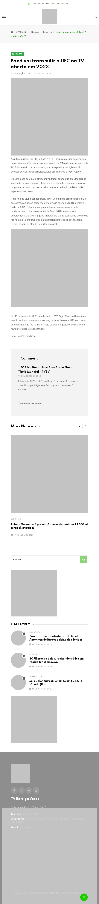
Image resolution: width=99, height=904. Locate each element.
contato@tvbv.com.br (30, 827)
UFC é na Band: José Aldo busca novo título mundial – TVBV (45, 369)
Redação (20, 73)
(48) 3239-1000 (30, 814)
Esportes (16, 519)
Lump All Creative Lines (73, 892)
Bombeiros (35, 632)
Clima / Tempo (36, 677)
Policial (33, 654)
